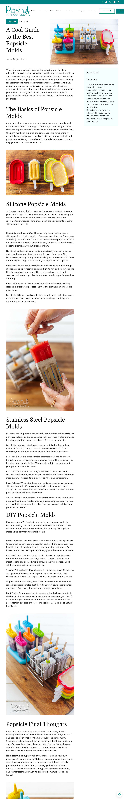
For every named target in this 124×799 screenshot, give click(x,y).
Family (45, 11)
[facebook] (118, 2)
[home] (18, 11)
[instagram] (102, 2)
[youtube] (114, 2)
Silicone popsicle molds (17, 211)
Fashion (33, 11)
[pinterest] (110, 2)
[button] (69, 11)
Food (39, 11)
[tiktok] (106, 2)
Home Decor (59, 11)
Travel (51, 11)
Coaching (67, 11)
